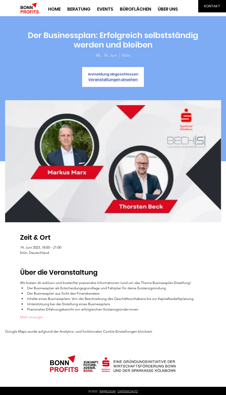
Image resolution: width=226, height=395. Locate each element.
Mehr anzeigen (31, 317)
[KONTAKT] (212, 6)
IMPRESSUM (108, 391)
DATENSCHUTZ (128, 391)
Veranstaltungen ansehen (113, 79)
